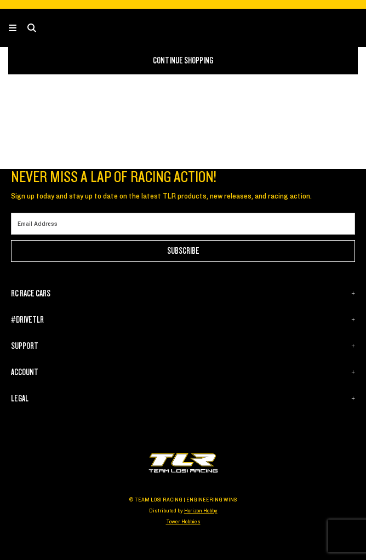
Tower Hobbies (183, 521)
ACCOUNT (24, 372)
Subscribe (183, 251)
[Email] (183, 224)
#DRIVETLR (27, 320)
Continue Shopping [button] (183, 61)
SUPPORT (24, 346)
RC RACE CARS (30, 294)
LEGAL (19, 399)
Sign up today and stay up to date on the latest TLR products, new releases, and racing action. (161, 196)
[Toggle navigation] (18, 28)
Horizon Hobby (201, 511)
